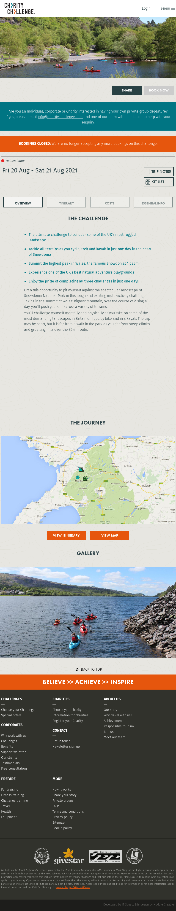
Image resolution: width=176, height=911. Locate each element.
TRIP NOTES (161, 171)
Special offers (11, 715)
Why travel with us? (118, 715)
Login (146, 8)
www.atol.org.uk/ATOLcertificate (73, 887)
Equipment (9, 817)
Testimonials (10, 763)
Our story (110, 709)
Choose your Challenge (18, 709)
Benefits (7, 746)
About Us (112, 699)
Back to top (91, 669)
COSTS (109, 203)
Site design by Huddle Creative (154, 904)
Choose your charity (67, 709)
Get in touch (61, 741)
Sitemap (58, 822)
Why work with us (13, 735)
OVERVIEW (23, 203)
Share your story (64, 795)
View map (109, 535)
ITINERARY (66, 203)
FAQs (56, 806)
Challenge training (14, 800)
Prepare (8, 779)
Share (126, 90)
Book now (159, 90)
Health (6, 811)
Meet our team (114, 737)
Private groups (63, 800)
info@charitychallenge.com (60, 116)
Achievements (114, 720)
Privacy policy (62, 817)
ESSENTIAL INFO (153, 203)
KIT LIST (157, 181)
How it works (61, 789)
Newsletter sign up (66, 746)
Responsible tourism (119, 726)
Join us (109, 731)
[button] (165, 8)
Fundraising (9, 789)
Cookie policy (62, 828)
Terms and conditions (68, 811)
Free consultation (14, 768)
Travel (5, 806)
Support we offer (13, 752)
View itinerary (66, 535)
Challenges (9, 741)
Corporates (11, 725)
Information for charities (70, 715)
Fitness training (12, 795)
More (57, 779)
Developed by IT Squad (118, 904)
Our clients (9, 757)
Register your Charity (67, 720)
